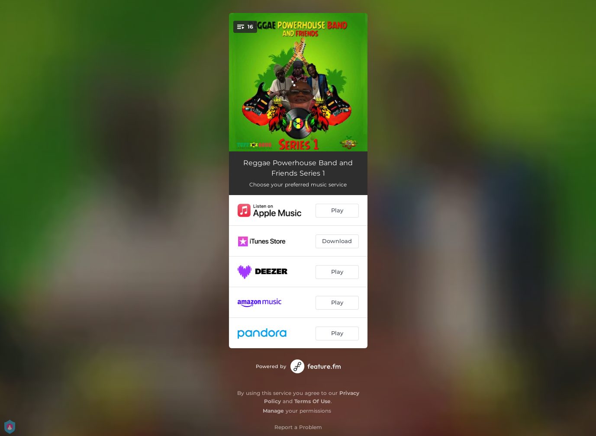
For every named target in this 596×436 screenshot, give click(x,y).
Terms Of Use (312, 401)
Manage (273, 410)
